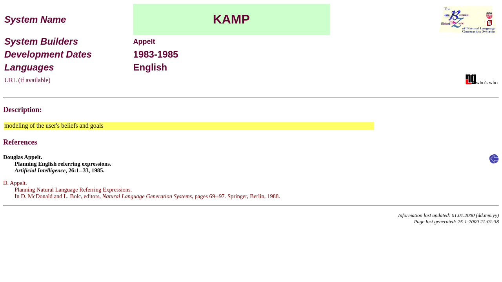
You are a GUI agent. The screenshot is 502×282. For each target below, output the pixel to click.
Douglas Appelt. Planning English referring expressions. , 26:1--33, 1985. (57, 164)
